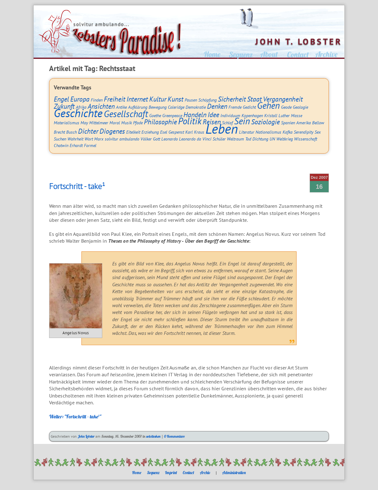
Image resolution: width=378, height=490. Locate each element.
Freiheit (114, 99)
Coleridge (176, 107)
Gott (156, 139)
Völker (146, 139)
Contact (188, 472)
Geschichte (78, 113)
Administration (234, 472)
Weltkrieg (284, 139)
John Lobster (86, 436)
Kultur (157, 99)
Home (136, 472)
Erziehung (150, 132)
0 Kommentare (174, 436)
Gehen (268, 105)
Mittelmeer (98, 123)
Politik (189, 121)
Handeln (194, 114)
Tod (248, 139)
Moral (114, 123)
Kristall (270, 115)
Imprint (171, 472)
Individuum (230, 115)
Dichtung (260, 139)
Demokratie (196, 107)
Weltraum (235, 139)
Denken (217, 106)
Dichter (88, 131)
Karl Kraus (194, 132)
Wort (89, 139)
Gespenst (176, 132)
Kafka (288, 132)
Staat (254, 99)
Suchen (60, 139)
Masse (296, 115)
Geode (286, 107)
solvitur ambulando (122, 139)
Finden (97, 100)
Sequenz (153, 472)
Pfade (138, 123)
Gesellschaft (126, 114)
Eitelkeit (133, 132)
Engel (61, 99)
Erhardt (76, 145)
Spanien (288, 123)
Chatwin (61, 145)
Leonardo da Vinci (195, 139)
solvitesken (153, 436)
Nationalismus (268, 132)
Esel (163, 132)
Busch (71, 132)
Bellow (318, 123)
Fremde (235, 107)
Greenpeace (172, 115)
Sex (318, 132)
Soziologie (265, 121)
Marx (99, 139)
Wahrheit (75, 139)
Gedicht (249, 107)
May (84, 123)
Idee (213, 114)
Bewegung (158, 107)
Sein (242, 121)
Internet (137, 99)
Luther (284, 115)
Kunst (175, 99)
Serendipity (303, 132)
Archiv (205, 472)
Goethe (155, 115)
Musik (126, 123)
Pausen (191, 100)
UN (272, 139)
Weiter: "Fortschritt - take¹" (75, 416)
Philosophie (160, 121)
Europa (80, 99)
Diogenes (112, 131)
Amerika (303, 123)
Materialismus (66, 123)
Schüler (219, 139)
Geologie (300, 107)
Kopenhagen (252, 115)
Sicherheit (232, 99)
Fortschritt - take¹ (77, 186)
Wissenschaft (305, 139)
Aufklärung (137, 107)
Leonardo (169, 139)
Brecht (59, 132)
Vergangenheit (283, 99)
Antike (121, 107)
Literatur (246, 132)
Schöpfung (207, 100)
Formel (90, 145)
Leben (221, 128)
